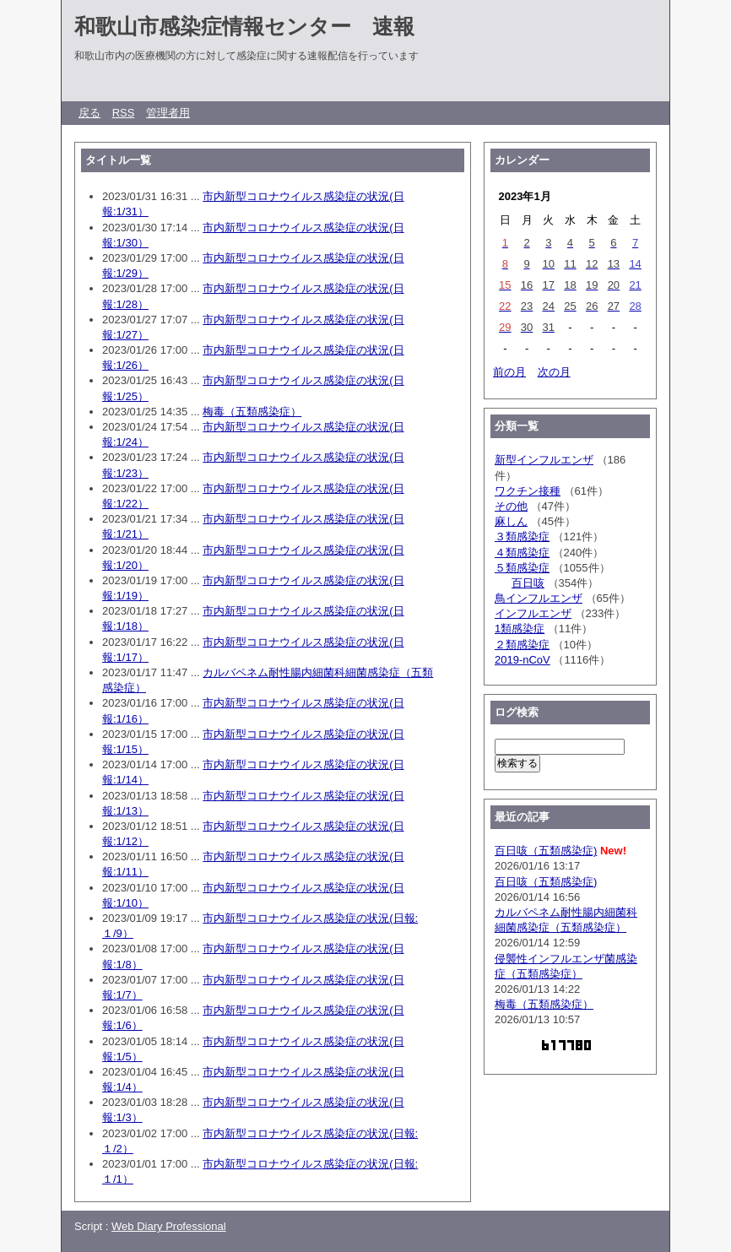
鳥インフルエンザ (538, 598)
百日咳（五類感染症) (546, 850)
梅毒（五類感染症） (252, 411)
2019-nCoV (522, 659)
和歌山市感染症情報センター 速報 (244, 26)
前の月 (509, 372)
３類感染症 (522, 536)
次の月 (554, 372)
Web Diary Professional (168, 1226)
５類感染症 (522, 567)
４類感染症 (522, 552)
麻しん (511, 521)
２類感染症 (522, 644)
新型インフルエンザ (544, 459)
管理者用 (168, 112)
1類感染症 (519, 628)
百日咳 (528, 583)
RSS (123, 112)
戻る (89, 112)
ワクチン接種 (527, 491)
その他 (511, 506)
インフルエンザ (533, 613)
